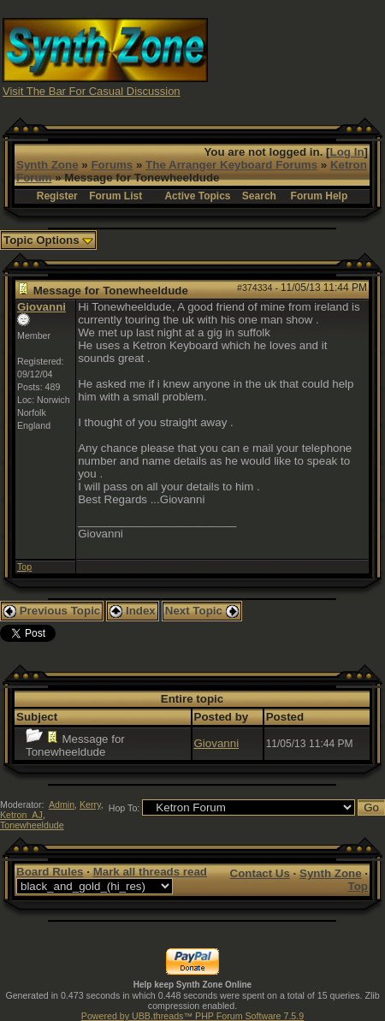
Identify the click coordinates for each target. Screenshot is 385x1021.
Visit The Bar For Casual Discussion (92, 91)
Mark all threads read (150, 871)
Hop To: (124, 808)
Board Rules (50, 871)
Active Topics (197, 196)
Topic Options (48, 240)
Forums (112, 164)
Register (57, 196)
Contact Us (260, 873)
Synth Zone (47, 164)
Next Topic (202, 610)
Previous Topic (51, 610)
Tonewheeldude (32, 825)
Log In (347, 151)
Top (24, 566)
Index (133, 610)
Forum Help (319, 196)
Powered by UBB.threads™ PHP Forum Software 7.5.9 (192, 1016)
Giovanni (41, 306)
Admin (61, 804)
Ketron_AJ (21, 815)
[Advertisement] (297, 56)
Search (259, 196)
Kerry (90, 804)
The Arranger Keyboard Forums (231, 164)
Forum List (115, 196)
